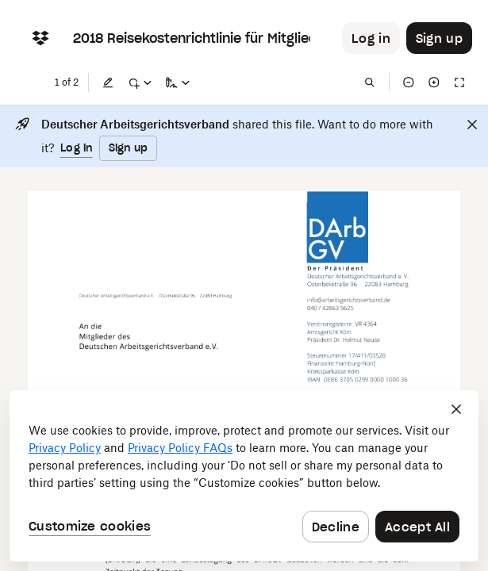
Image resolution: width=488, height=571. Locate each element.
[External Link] (349, 301)
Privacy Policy (65, 447)
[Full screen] (459, 82)
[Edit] (108, 82)
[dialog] (244, 475)
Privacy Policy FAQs (180, 447)
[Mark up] (140, 82)
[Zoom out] (408, 82)
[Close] (472, 124)
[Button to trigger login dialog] (371, 38)
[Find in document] (369, 82)
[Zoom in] (434, 82)
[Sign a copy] (178, 82)
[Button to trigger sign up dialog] (439, 38)
